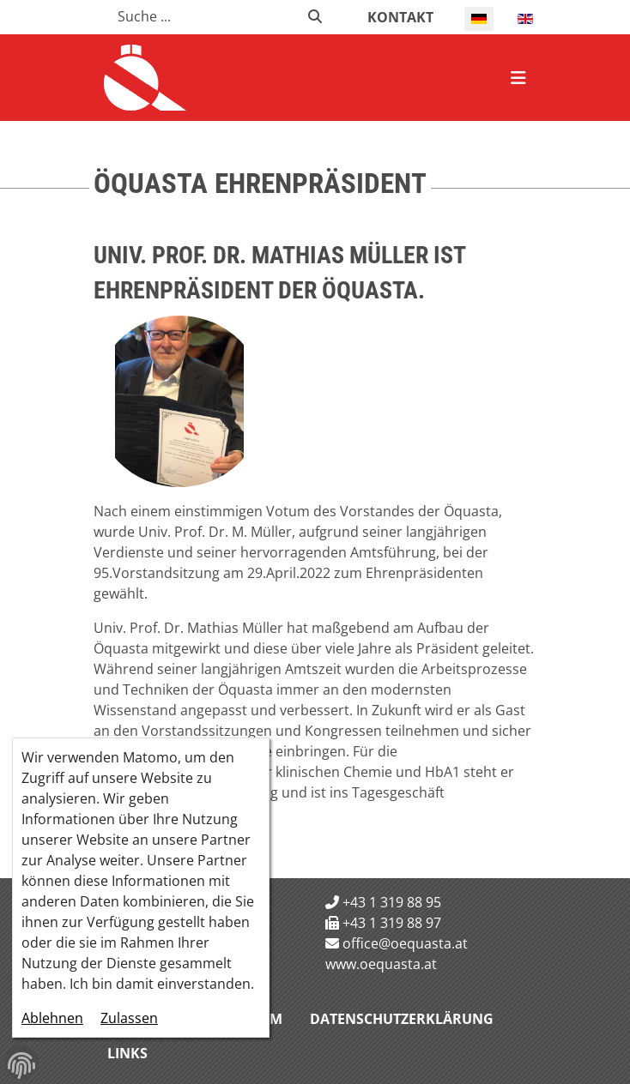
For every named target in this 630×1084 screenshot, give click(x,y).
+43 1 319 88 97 (391, 922)
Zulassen (129, 1018)
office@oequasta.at (405, 943)
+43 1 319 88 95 (391, 902)
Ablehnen (52, 1018)
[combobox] (202, 16)
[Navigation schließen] (518, 78)
